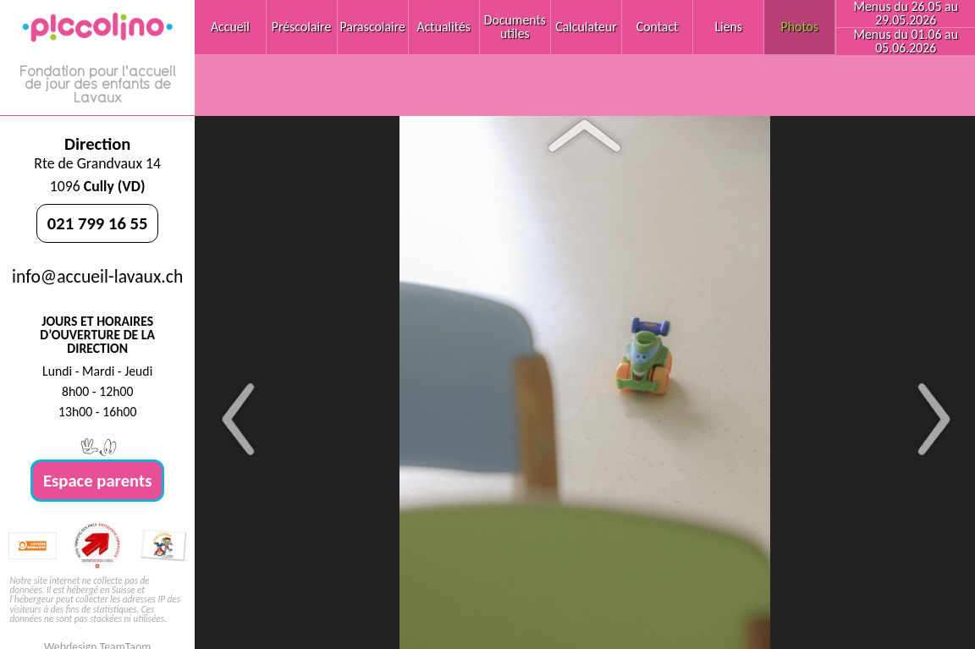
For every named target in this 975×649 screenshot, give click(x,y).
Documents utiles (515, 26)
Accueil (230, 27)
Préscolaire (302, 27)
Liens (728, 27)
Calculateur (586, 27)
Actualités (444, 27)
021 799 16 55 (97, 223)
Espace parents (97, 481)
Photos (800, 27)
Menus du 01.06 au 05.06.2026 (905, 41)
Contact (657, 27)
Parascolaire (372, 27)
